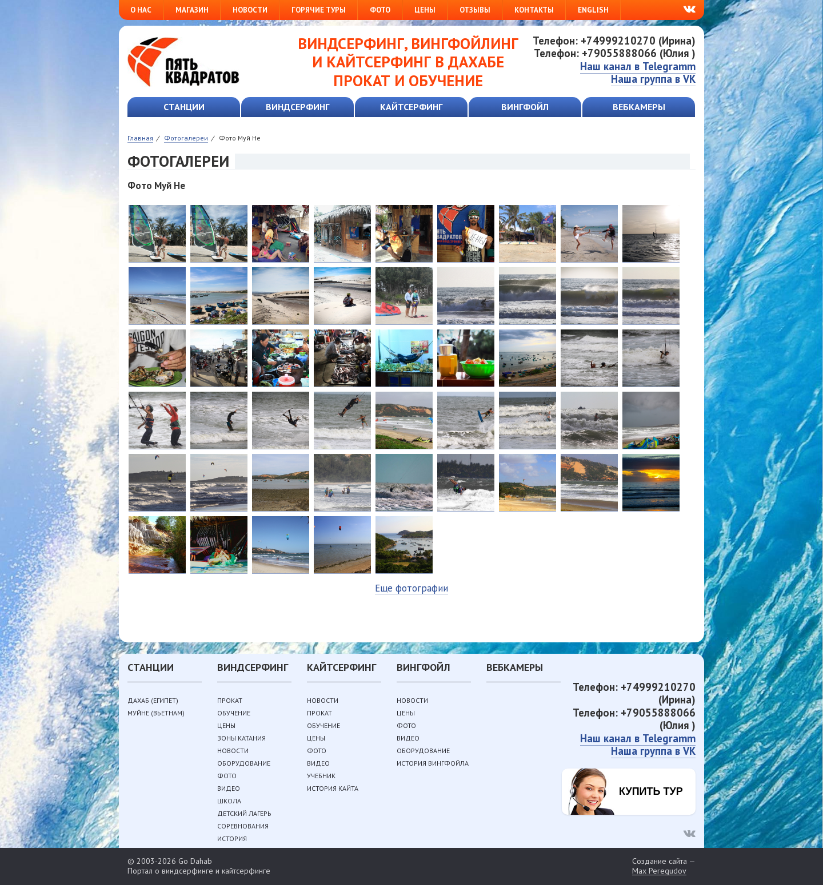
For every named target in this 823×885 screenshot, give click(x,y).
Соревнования (243, 826)
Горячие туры (318, 10)
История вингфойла (433, 763)
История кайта (332, 788)
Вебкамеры (639, 106)
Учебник (321, 775)
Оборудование (243, 763)
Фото (380, 10)
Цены (425, 10)
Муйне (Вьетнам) (156, 713)
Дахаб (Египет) (152, 700)
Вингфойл (525, 106)
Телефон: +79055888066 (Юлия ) (615, 53)
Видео (228, 788)
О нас (140, 10)
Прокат (229, 700)
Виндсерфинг (297, 106)
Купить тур (651, 791)
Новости (250, 10)
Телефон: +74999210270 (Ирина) (614, 40)
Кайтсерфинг (411, 106)
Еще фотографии (411, 588)
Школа (229, 800)
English (593, 10)
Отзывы (475, 10)
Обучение (233, 713)
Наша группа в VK (653, 79)
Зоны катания (241, 738)
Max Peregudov (659, 871)
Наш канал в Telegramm (638, 66)
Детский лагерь (244, 813)
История (232, 838)
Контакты (534, 10)
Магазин (192, 10)
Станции (184, 106)
